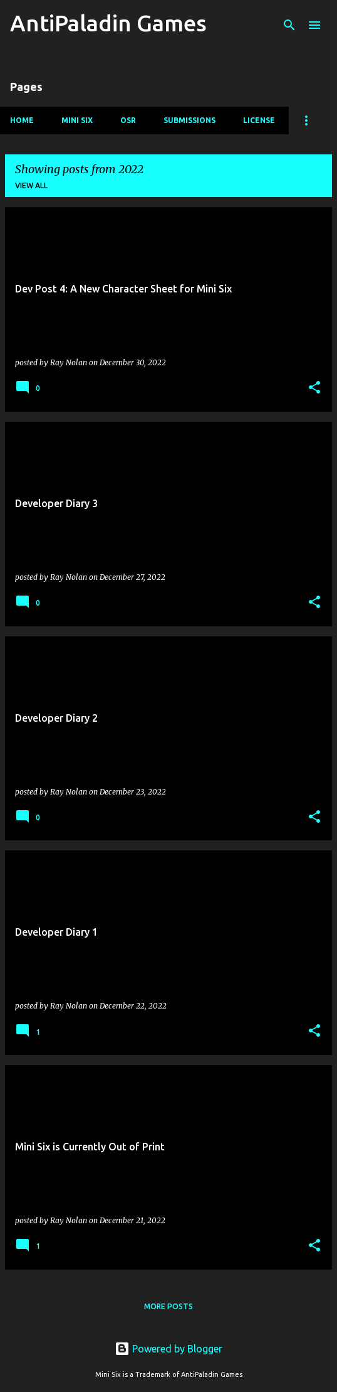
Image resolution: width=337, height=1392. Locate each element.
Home (22, 120)
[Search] (289, 25)
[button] (314, 388)
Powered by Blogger (168, 1348)
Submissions (189, 120)
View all (31, 185)
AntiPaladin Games (108, 23)
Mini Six (77, 120)
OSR (128, 120)
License (259, 120)
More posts (168, 1306)
